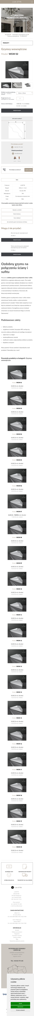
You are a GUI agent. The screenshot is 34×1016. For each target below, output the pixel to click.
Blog (17, 939)
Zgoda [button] (20, 1003)
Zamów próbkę (17, 937)
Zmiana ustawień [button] (20, 1010)
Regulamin (17, 933)
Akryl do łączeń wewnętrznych (19, 233)
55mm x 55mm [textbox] (22, 93)
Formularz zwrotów (17, 935)
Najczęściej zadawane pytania (17, 941)
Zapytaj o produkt (17, 210)
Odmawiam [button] (20, 1006)
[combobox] (24, 93)
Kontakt (17, 930)
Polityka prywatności (17, 932)
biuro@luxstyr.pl (18, 153)
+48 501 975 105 (18, 147)
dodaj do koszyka (17, 110)
